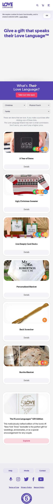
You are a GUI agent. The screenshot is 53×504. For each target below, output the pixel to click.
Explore (26, 440)
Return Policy (39, 487)
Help (10, 471)
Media (26, 471)
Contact (42, 471)
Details (26, 167)
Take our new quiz (26, 95)
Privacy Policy (26, 487)
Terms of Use (14, 487)
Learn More (23, 17)
